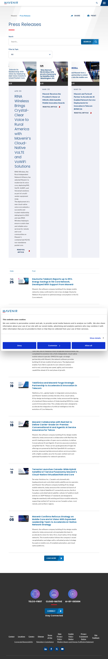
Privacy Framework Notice (83, 636)
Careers (31, 636)
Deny (19, 346)
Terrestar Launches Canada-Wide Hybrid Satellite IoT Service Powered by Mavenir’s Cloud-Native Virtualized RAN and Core (54, 472)
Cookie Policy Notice (70, 636)
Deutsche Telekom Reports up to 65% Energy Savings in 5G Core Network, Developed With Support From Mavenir (52, 282)
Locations (21, 636)
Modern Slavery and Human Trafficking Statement (75, 642)
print (91, 15)
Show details (95, 338)
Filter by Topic (13, 49)
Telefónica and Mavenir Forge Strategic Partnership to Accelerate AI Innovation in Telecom (54, 386)
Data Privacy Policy (59, 636)
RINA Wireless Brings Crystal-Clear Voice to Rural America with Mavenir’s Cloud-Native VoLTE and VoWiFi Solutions (23, 131)
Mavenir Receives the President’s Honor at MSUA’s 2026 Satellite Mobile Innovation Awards (53, 98)
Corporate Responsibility (23, 642)
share (75, 15)
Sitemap (41, 636)
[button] (97, 3)
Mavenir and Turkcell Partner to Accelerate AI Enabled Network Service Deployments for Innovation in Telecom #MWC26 (84, 101)
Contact (11, 636)
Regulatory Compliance (45, 642)
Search (11, 37)
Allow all (88, 346)
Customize (54, 346)
